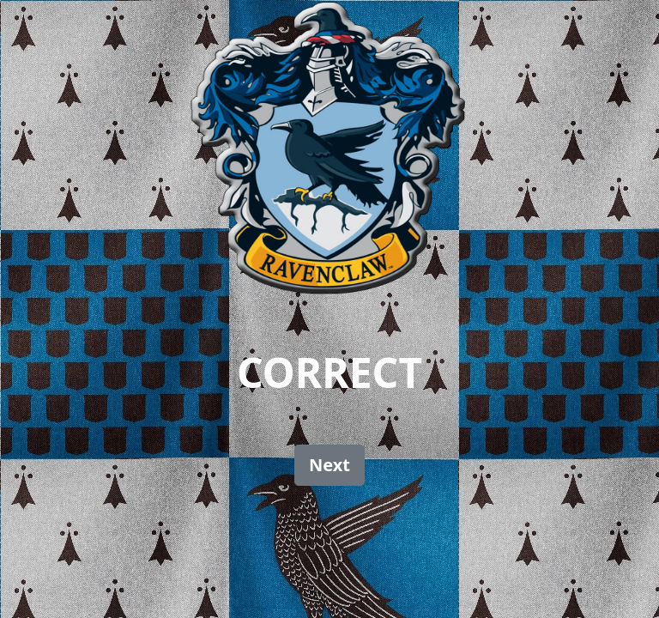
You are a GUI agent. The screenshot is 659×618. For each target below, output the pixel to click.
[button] (329, 465)
